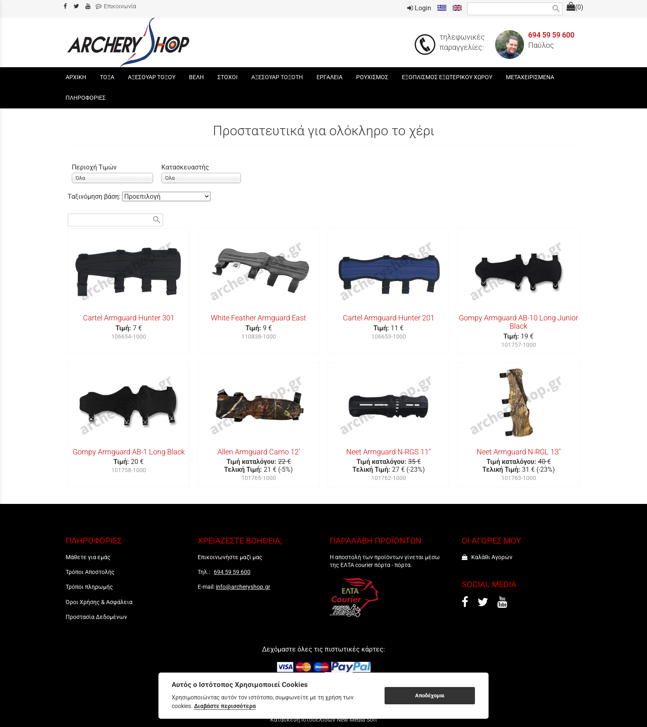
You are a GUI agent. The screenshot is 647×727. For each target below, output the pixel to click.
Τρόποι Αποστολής (90, 572)
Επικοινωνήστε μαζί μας (230, 557)
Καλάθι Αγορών (487, 557)
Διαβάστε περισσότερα (225, 706)
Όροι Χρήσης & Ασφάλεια (99, 602)
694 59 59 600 (551, 35)
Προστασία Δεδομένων (96, 617)
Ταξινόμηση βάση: (95, 196)
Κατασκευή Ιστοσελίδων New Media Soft (323, 719)
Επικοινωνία (116, 6)
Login (419, 8)
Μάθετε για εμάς (88, 557)
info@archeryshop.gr (243, 586)
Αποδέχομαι (429, 695)
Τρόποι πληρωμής (89, 586)
